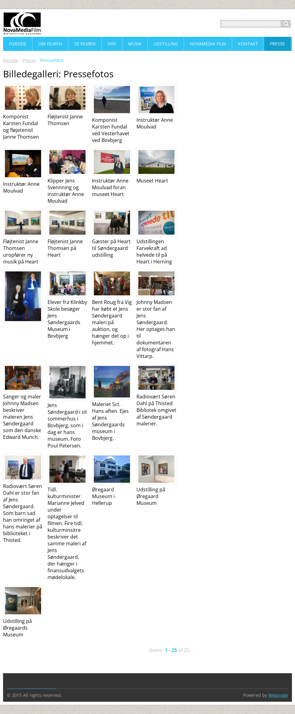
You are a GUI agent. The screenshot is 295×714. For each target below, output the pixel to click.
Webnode (278, 695)
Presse (29, 60)
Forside (10, 60)
